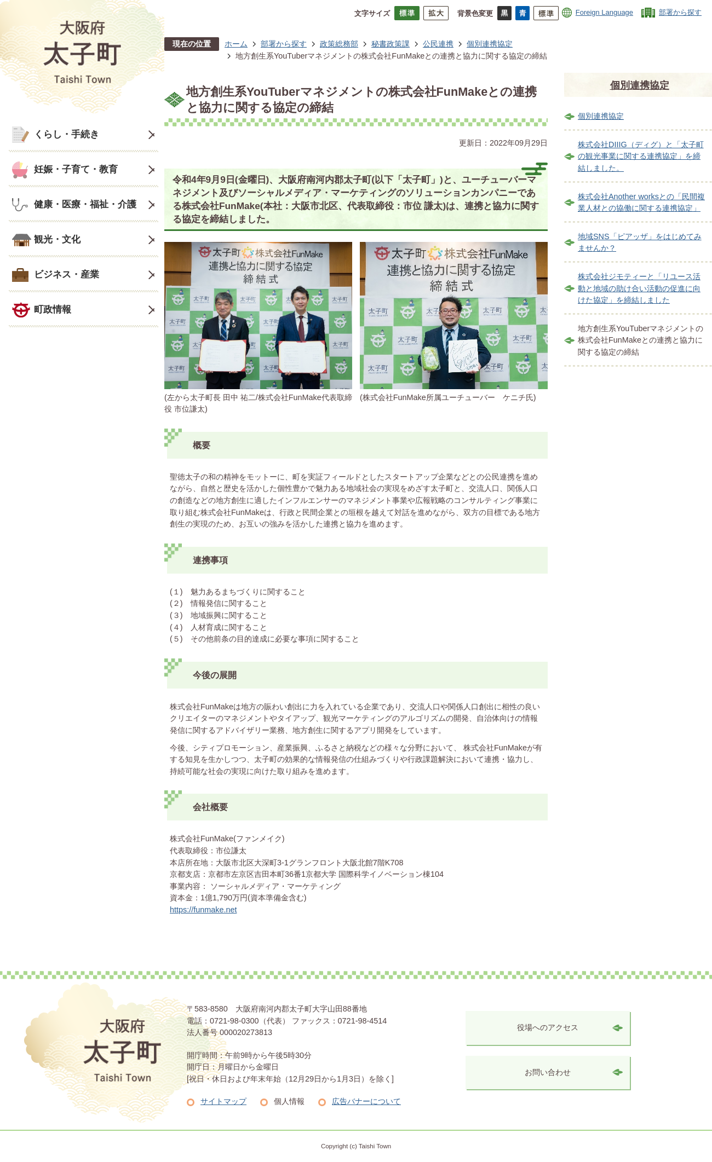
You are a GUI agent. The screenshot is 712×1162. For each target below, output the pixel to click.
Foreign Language (604, 12)
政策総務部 (339, 43)
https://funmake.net (203, 909)
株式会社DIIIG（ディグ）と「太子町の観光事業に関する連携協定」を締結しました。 (641, 156)
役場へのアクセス (547, 1027)
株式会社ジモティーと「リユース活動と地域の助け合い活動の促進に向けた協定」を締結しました (639, 288)
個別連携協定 (490, 43)
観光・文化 (57, 239)
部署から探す (680, 12)
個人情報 (289, 1101)
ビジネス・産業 (66, 274)
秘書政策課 (390, 43)
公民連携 (438, 43)
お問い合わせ (548, 1072)
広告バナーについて (366, 1101)
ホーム (236, 43)
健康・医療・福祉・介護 (85, 204)
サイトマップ (223, 1101)
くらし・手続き (66, 134)
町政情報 (52, 309)
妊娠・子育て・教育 (76, 169)
